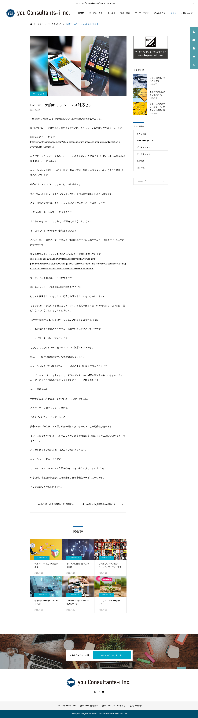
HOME (81, 13)
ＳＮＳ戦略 (141, 134)
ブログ (173, 13)
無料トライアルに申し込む (111, 655)
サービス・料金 (96, 13)
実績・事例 (125, 13)
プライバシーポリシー (66, 705)
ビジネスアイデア (144, 147)
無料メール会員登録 (89, 705)
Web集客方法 (159, 13)
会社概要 (111, 13)
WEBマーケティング (146, 140)
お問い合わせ (187, 13)
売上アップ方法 (142, 13)
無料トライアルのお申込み (113, 705)
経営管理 (141, 167)
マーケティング (39, 94)
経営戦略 (141, 161)
